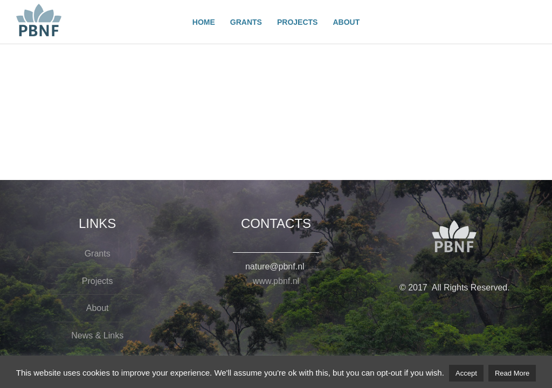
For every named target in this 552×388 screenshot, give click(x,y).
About (97, 308)
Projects (97, 281)
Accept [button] (466, 373)
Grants (98, 253)
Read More (512, 373)
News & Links (97, 335)
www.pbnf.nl (276, 281)
